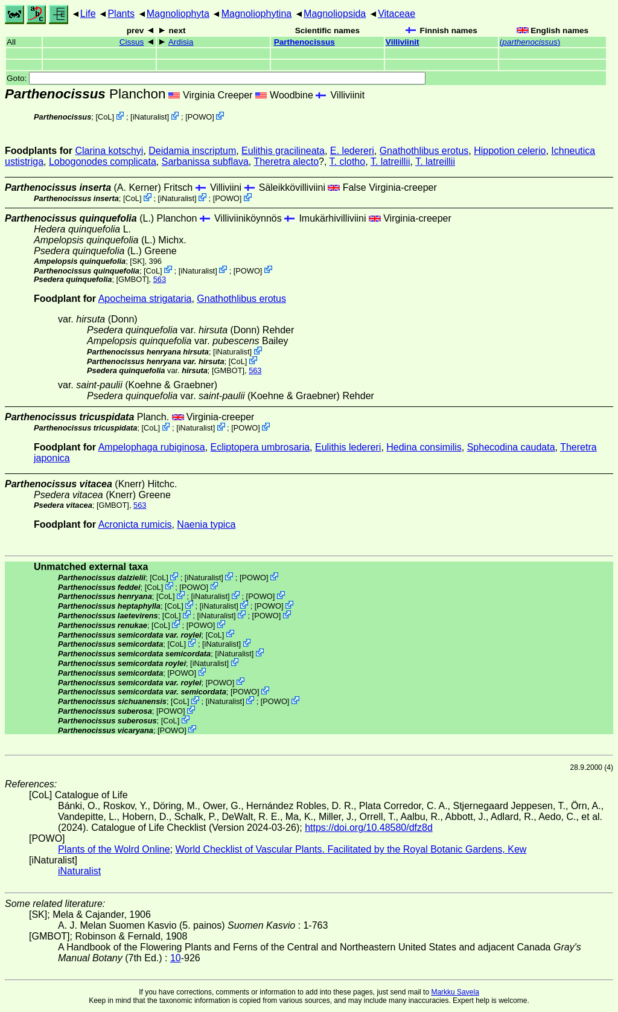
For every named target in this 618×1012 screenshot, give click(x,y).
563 (159, 279)
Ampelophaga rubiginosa (151, 447)
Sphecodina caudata (511, 447)
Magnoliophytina (256, 13)
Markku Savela (455, 992)
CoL (105, 116)
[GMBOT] (132, 279)
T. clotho (348, 161)
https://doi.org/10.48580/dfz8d (369, 827)
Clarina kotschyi (109, 151)
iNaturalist (150, 116)
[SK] (137, 261)
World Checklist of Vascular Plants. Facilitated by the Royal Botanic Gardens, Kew (350, 849)
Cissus (131, 41)
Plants (120, 13)
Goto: (216, 78)
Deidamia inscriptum (192, 151)
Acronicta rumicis (135, 524)
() (530, 41)
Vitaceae (396, 13)
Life (88, 13)
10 (175, 958)
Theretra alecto (286, 161)
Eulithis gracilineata (283, 151)
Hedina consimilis (424, 447)
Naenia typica (206, 524)
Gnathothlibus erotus (424, 151)
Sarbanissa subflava (205, 161)
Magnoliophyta (178, 13)
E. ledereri (352, 151)
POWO (200, 116)
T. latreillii (390, 161)
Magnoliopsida (335, 13)
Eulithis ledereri (348, 447)
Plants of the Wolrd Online (114, 849)
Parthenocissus (304, 41)
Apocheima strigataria (145, 298)
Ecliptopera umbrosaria (260, 447)
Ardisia (181, 41)
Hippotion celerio (510, 151)
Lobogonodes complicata (102, 161)
